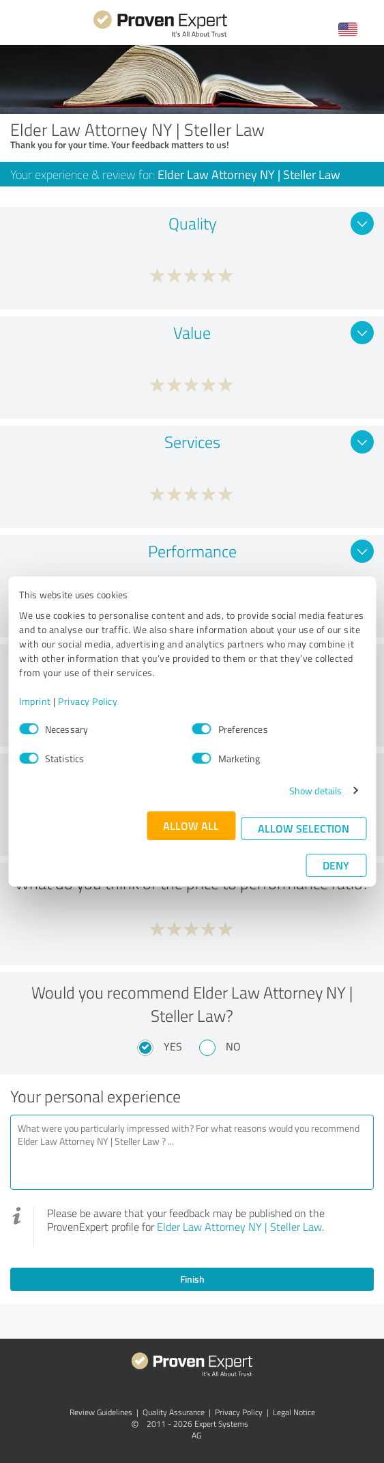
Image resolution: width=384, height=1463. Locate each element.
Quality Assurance (174, 1412)
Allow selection (303, 828)
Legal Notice (294, 1412)
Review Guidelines (101, 1412)
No (233, 1046)
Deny (336, 865)
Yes (173, 1046)
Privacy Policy (87, 701)
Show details (315, 790)
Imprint (35, 701)
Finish (192, 1278)
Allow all (191, 825)
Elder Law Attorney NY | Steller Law (239, 1226)
